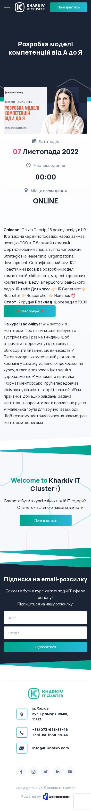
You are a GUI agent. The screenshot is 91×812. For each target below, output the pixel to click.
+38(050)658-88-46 (50, 734)
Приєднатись (69, 7)
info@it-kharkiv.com (50, 747)
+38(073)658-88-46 (50, 729)
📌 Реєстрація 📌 (29, 311)
